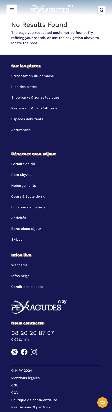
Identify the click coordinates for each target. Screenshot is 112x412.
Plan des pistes (24, 87)
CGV (15, 393)
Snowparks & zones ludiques (35, 97)
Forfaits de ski (23, 164)
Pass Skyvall (21, 175)
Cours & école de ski (28, 196)
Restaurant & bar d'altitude (34, 108)
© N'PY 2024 (21, 370)
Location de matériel (28, 207)
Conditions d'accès (27, 287)
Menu (12, 10)
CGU (15, 385)
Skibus (16, 239)
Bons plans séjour (26, 229)
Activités (18, 218)
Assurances (20, 130)
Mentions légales (25, 378)
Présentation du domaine (32, 76)
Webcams (102, 10)
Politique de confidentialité (34, 400)
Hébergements (23, 185)
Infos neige (20, 276)
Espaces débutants (27, 119)
